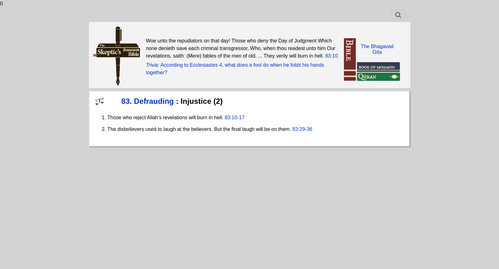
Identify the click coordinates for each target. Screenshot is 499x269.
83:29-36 (302, 129)
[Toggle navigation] (398, 15)
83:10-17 (235, 117)
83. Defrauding (148, 101)
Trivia (152, 65)
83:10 (331, 56)
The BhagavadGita (377, 49)
